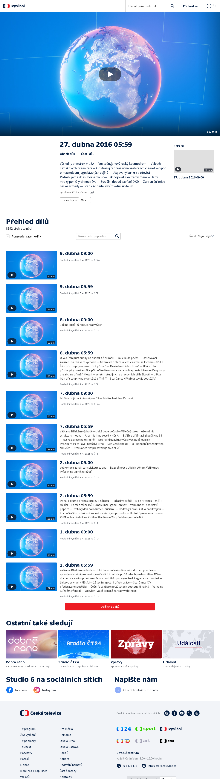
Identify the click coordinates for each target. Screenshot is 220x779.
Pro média (66, 727)
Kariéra (64, 757)
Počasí (24, 757)
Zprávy (84, 199)
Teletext (25, 745)
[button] (110, 74)
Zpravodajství (69, 199)
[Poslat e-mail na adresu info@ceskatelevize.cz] (159, 764)
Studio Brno (67, 739)
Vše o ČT (25, 775)
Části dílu (87, 154)
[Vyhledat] (117, 235)
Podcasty (26, 751)
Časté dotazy (68, 769)
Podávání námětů (71, 763)
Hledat (171, 7)
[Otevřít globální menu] (211, 6)
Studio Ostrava (69, 745)
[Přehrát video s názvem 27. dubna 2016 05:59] (110, 74)
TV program (28, 727)
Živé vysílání (28, 733)
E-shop (24, 763)
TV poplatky (28, 739)
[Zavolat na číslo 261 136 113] (127, 764)
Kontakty (66, 775)
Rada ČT (65, 751)
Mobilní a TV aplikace (33, 769)
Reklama (65, 733)
